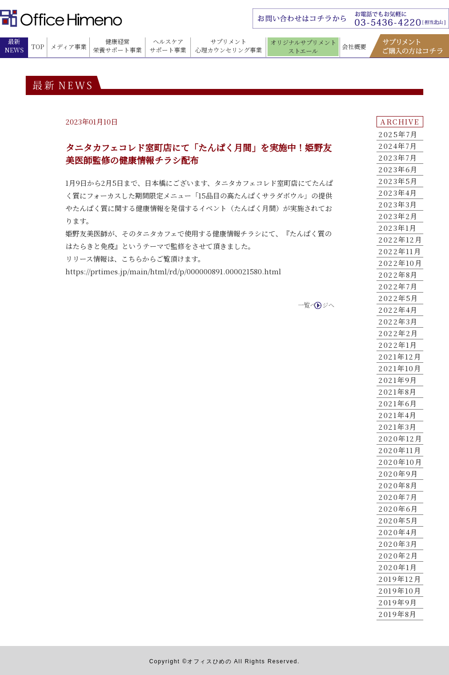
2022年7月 (398, 286)
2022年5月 (398, 298)
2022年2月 (398, 333)
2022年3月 (398, 321)
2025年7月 (398, 134)
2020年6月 (398, 509)
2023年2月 (398, 216)
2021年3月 (397, 427)
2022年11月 (399, 251)
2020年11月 (399, 450)
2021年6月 (398, 403)
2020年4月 (398, 532)
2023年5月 (398, 181)
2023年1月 (397, 228)
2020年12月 (400, 438)
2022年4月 (398, 310)
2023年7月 (398, 157)
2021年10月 (399, 368)
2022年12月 (400, 239)
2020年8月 (398, 485)
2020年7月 (398, 497)
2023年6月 (398, 169)
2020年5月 (398, 520)
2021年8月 (397, 391)
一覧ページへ (316, 305)
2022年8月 (398, 274)
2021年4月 (397, 415)
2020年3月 (398, 544)
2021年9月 (398, 380)
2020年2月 (398, 555)
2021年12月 (399, 356)
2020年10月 (400, 462)
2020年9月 (398, 473)
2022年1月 (398, 345)
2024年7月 (398, 146)
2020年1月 (398, 567)
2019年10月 (399, 590)
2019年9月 (398, 602)
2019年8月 (397, 614)
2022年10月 (400, 263)
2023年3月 (398, 204)
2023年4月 (398, 193)
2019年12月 (399, 579)
